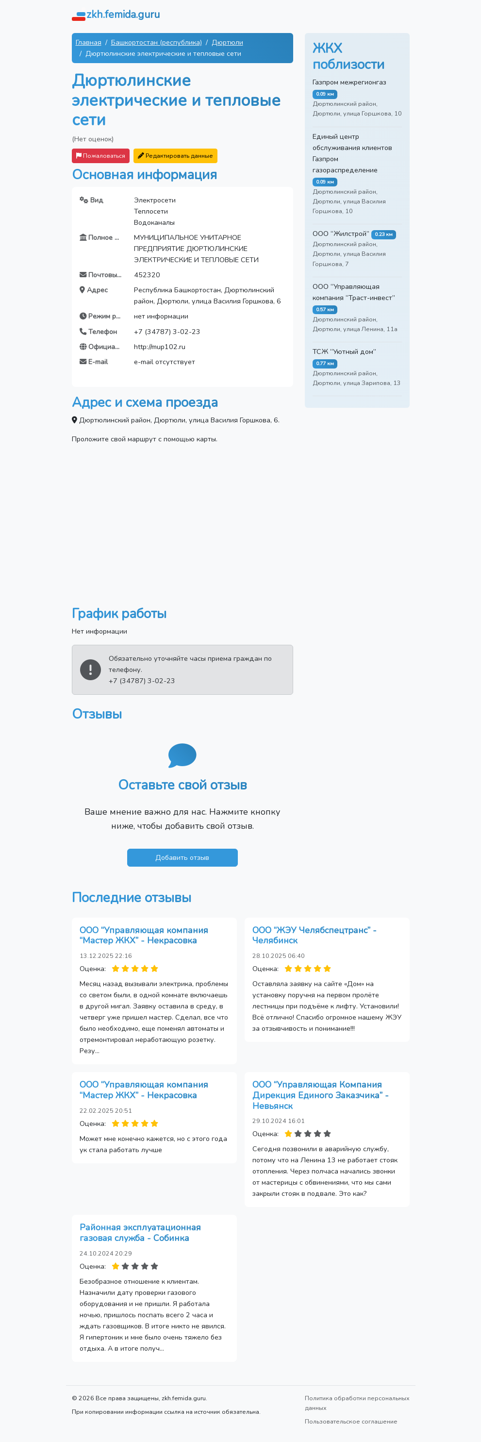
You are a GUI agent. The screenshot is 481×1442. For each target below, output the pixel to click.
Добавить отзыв (182, 857)
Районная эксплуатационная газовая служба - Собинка (140, 1233)
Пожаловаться (100, 155)
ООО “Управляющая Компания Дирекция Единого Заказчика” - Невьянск (320, 1095)
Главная (88, 42)
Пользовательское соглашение (351, 1421)
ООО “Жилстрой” (341, 233)
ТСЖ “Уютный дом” (344, 351)
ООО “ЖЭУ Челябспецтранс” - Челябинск (314, 935)
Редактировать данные (175, 155)
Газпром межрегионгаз (349, 82)
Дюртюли (227, 42)
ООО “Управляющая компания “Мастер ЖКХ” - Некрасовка (144, 935)
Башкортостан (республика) (156, 42)
